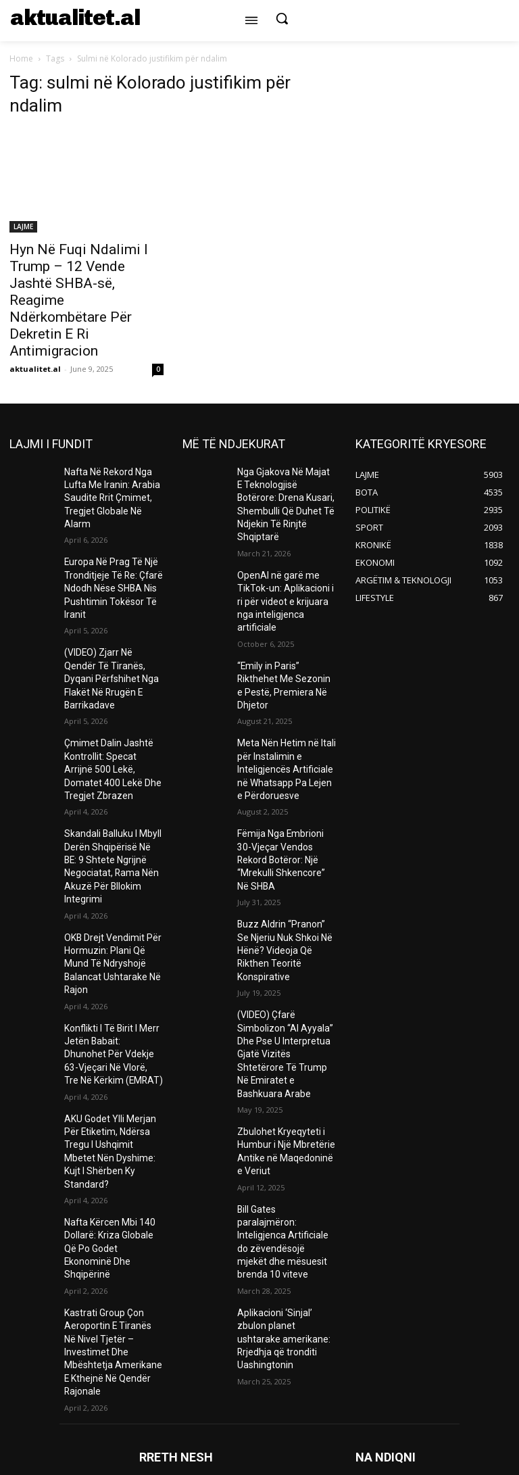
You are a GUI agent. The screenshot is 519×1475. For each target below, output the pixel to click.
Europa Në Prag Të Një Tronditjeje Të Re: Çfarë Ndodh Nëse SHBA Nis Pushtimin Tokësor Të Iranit (107, 564)
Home (21, 58)
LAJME (23, 226)
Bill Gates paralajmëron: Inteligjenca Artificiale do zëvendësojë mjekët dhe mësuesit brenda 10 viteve (283, 1090)
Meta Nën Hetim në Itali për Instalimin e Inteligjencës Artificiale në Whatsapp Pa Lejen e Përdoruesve (286, 704)
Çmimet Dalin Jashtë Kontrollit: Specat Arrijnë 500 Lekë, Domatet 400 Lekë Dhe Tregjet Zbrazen (112, 710)
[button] (282, 18)
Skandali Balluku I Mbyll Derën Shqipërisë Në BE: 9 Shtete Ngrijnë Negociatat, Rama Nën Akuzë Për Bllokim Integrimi (113, 786)
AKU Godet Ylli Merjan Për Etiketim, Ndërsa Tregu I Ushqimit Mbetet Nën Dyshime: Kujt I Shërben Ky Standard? (113, 1020)
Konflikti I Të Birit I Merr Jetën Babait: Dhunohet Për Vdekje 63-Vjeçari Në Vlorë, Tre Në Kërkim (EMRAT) (110, 938)
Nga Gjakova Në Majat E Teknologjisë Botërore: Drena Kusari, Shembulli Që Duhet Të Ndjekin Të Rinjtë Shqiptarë (281, 493)
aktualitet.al (35, 369)
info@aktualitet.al (327, 1390)
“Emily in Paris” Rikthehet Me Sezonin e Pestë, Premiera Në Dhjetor (284, 635)
